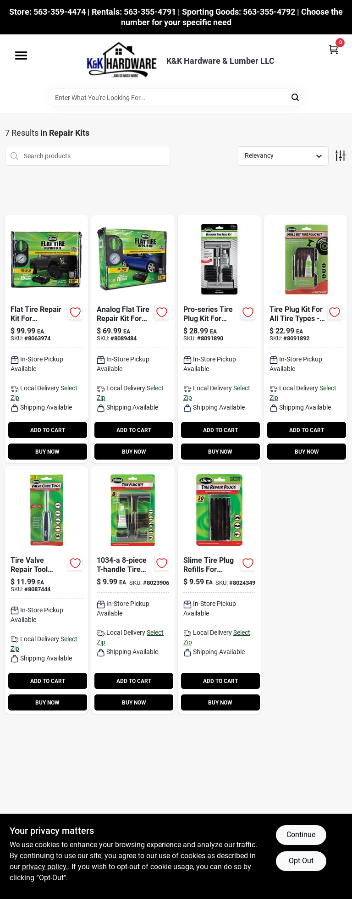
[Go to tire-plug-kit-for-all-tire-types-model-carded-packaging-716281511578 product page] (305, 339)
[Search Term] (176, 98)
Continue (300, 834)
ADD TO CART (47, 430)
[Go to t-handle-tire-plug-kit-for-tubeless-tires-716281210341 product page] (133, 590)
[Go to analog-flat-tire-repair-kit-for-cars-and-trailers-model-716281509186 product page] (133, 339)
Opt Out (301, 860)
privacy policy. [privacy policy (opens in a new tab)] (45, 866)
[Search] (295, 97)
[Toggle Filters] (340, 155)
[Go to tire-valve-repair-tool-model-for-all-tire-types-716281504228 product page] (46, 590)
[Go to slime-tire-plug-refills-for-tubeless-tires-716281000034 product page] (219, 590)
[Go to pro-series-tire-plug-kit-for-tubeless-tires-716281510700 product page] (219, 339)
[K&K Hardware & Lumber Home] (118, 61)
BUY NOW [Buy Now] (47, 452)
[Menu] (21, 55)
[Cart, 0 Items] (333, 49)
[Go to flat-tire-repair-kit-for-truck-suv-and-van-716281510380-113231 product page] (46, 339)
